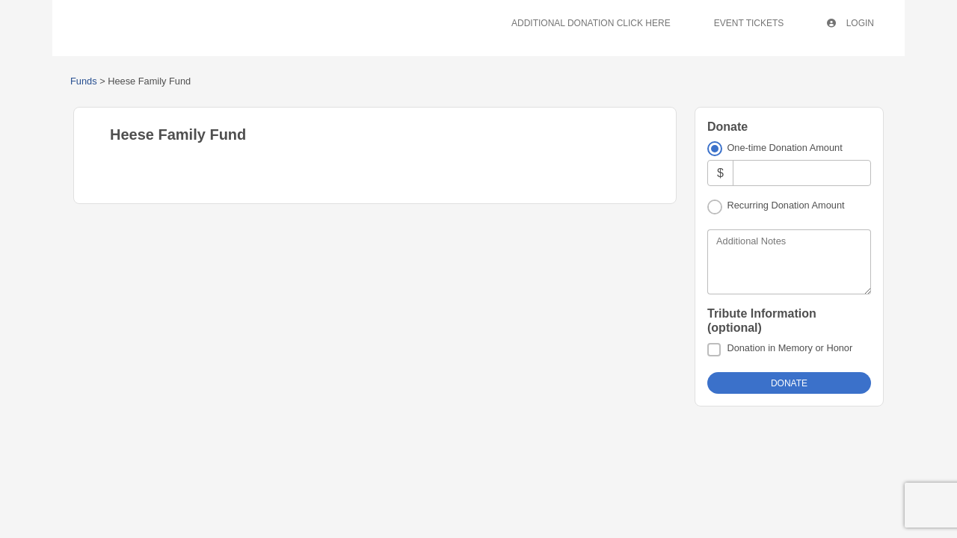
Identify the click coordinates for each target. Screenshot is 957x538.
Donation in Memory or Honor (789, 347)
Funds (83, 81)
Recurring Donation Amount (785, 205)
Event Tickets (749, 23)
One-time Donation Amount (784, 147)
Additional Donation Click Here (591, 23)
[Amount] (802, 173)
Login (850, 23)
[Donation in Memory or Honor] (714, 349)
